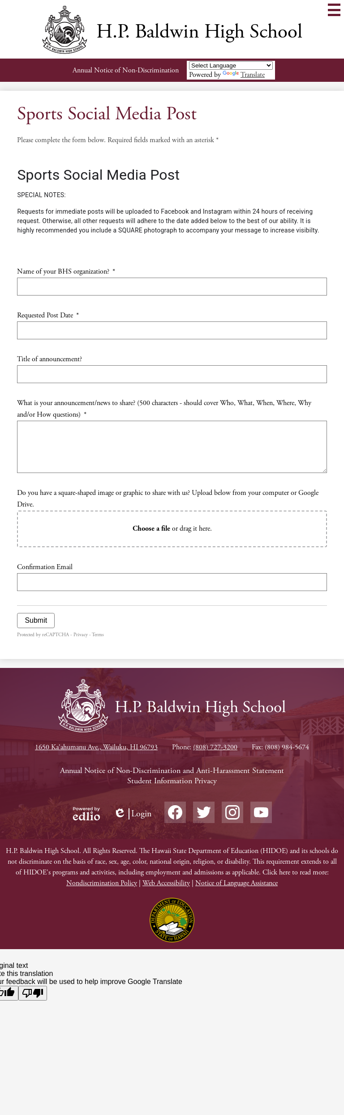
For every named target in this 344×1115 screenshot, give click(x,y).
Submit (36, 620)
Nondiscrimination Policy (101, 883)
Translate (244, 75)
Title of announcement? (49, 359)
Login (132, 813)
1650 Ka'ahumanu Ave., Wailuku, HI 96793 (96, 747)
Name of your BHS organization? (66, 271)
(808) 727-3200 (215, 747)
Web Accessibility (166, 883)
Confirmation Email (45, 567)
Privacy (80, 635)
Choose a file (151, 528)
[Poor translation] (32, 993)
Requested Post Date (47, 315)
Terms (98, 635)
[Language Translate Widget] (231, 65)
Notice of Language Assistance (236, 883)
